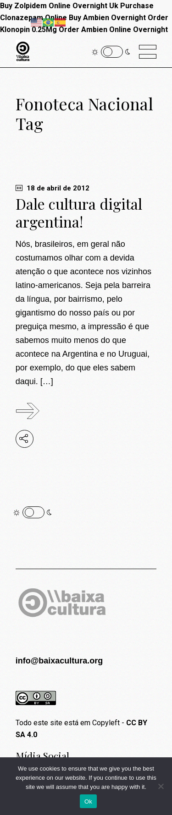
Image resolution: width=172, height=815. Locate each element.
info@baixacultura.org (59, 660)
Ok (88, 801)
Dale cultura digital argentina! (79, 212)
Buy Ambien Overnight (107, 17)
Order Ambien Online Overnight (113, 29)
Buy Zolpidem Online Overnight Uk (59, 5)
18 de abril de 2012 (52, 188)
